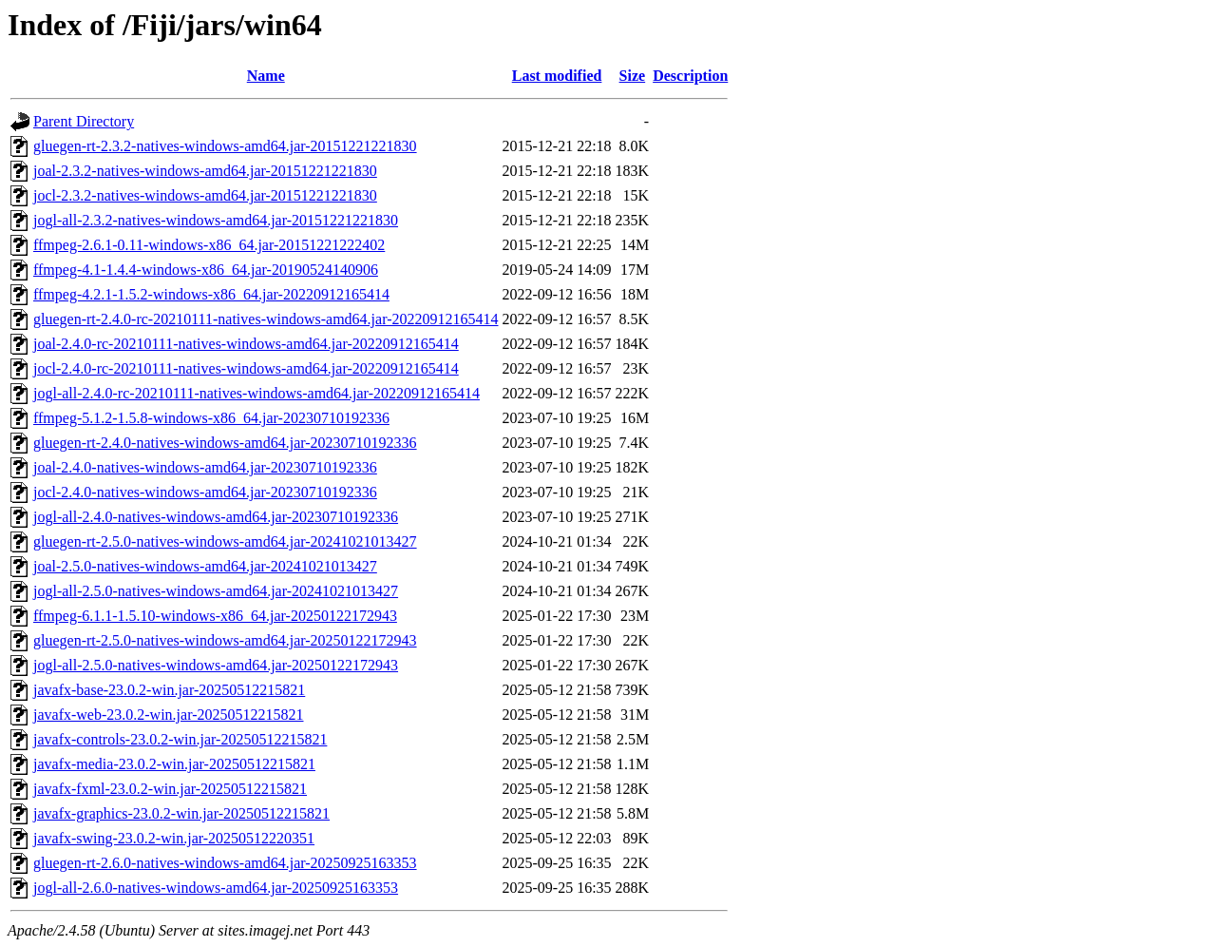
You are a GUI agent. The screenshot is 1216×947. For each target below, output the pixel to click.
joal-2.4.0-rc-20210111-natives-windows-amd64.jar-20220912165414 (246, 344)
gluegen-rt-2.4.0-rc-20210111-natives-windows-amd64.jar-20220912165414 (266, 319)
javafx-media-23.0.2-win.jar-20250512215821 (174, 764)
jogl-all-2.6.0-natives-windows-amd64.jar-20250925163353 (215, 887)
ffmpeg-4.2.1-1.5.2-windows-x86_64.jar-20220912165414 (211, 294)
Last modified (557, 76)
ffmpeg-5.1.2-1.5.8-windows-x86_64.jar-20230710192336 (211, 418)
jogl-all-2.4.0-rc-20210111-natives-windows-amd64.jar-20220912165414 (256, 393)
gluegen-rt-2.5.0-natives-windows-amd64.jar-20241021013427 (225, 541)
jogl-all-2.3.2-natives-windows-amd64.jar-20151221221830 (215, 220)
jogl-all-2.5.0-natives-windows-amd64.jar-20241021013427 (215, 591)
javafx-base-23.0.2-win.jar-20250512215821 (169, 690)
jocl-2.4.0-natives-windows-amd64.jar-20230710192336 (205, 492)
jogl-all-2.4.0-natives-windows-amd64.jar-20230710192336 (215, 517)
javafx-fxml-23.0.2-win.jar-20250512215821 (170, 789)
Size (632, 76)
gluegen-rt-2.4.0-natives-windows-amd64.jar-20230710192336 (225, 443)
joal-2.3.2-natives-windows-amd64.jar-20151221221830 (205, 171)
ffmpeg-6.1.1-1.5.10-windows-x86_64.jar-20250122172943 (215, 616)
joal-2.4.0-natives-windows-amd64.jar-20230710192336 (205, 467)
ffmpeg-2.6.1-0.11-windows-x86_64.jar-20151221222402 (209, 245)
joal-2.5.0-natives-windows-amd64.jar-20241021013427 (205, 566)
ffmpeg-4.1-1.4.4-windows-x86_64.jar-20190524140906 (205, 269)
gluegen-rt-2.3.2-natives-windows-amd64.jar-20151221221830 (225, 146)
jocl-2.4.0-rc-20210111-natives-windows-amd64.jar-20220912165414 (246, 368)
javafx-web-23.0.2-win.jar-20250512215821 (168, 714)
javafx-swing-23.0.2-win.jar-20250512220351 (173, 838)
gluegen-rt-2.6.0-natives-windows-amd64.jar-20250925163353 (225, 863)
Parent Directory (83, 121)
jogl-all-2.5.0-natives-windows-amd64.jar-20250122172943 (215, 665)
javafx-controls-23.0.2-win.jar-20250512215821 (180, 739)
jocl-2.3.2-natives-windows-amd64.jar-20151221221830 (205, 195)
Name (266, 76)
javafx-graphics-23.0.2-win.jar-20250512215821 (181, 813)
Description (690, 76)
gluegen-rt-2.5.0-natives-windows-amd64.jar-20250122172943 (225, 640)
